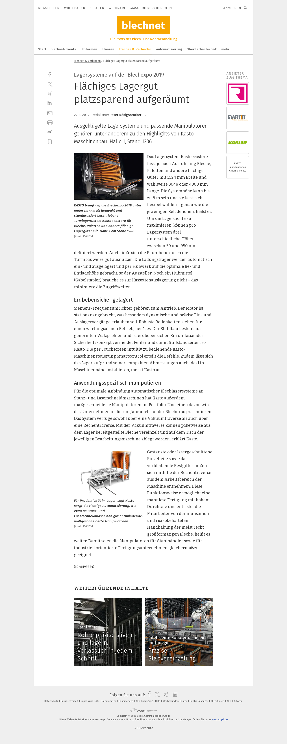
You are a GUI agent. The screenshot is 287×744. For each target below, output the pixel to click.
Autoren (238, 701)
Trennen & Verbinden (135, 49)
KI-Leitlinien (218, 701)
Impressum (87, 701)
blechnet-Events (63, 49)
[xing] (50, 93)
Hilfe (158, 701)
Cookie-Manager (199, 701)
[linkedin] (50, 103)
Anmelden (232, 8)
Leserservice (126, 701)
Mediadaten (109, 701)
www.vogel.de (220, 719)
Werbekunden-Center (175, 701)
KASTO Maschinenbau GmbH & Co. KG (237, 167)
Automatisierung (169, 49)
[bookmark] (146, 115)
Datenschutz (51, 701)
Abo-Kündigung (144, 701)
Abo (229, 701)
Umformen (88, 49)
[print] (50, 122)
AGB (98, 701)
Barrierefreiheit (70, 701)
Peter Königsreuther (125, 115)
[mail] (50, 113)
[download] (50, 132)
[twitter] (50, 84)
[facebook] (50, 74)
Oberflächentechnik (202, 49)
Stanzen (108, 49)
